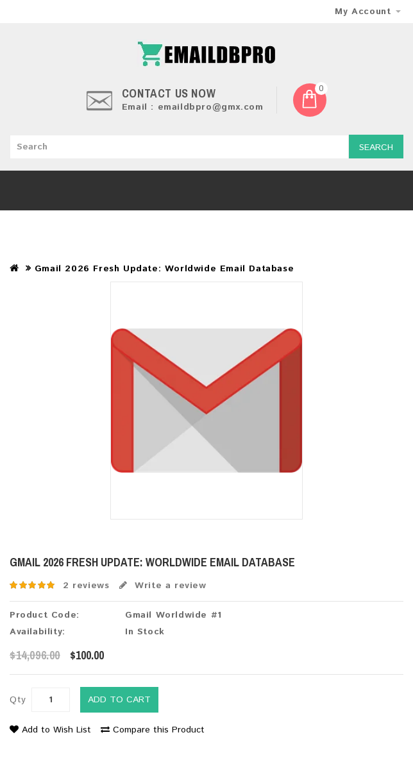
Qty (18, 699)
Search (376, 147)
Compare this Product (153, 729)
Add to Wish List (50, 729)
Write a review (162, 585)
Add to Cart (119, 699)
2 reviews (86, 585)
